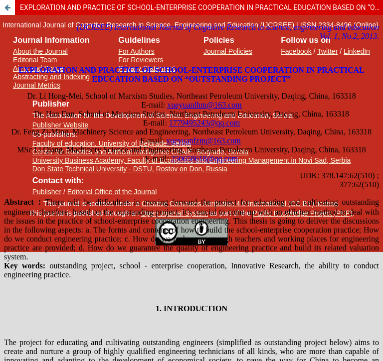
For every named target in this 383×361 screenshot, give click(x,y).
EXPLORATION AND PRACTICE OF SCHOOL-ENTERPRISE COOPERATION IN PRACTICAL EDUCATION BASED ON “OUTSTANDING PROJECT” (201, 7)
